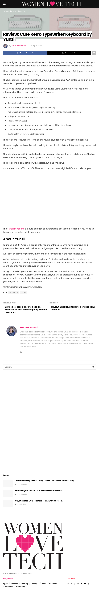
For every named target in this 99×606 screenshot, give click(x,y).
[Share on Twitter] (69, 53)
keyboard (14, 292)
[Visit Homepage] (51, 3)
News (44, 584)
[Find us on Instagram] (78, 583)
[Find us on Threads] (75, 583)
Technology (21, 587)
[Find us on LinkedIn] (81, 583)
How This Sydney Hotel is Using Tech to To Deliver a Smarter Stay (44, 481)
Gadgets (21, 11)
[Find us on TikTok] (88, 583)
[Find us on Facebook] (68, 583)
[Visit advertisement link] (49, 421)
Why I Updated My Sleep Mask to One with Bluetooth (39, 501)
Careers (14, 584)
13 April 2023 (36, 46)
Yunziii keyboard (15, 228)
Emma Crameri (19, 46)
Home (5, 11)
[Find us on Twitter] (71, 583)
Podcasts (9, 587)
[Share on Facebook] (25, 53)
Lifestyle (35, 584)
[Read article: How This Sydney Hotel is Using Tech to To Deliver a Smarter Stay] (8, 483)
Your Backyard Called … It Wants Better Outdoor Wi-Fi (39, 491)
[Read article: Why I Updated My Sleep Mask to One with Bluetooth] (8, 503)
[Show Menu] (4, 4)
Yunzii (23, 292)
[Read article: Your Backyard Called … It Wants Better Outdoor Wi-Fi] (8, 493)
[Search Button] (93, 367)
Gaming (24, 584)
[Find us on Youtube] (85, 583)
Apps (5, 584)
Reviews (13, 11)
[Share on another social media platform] (94, 53)
